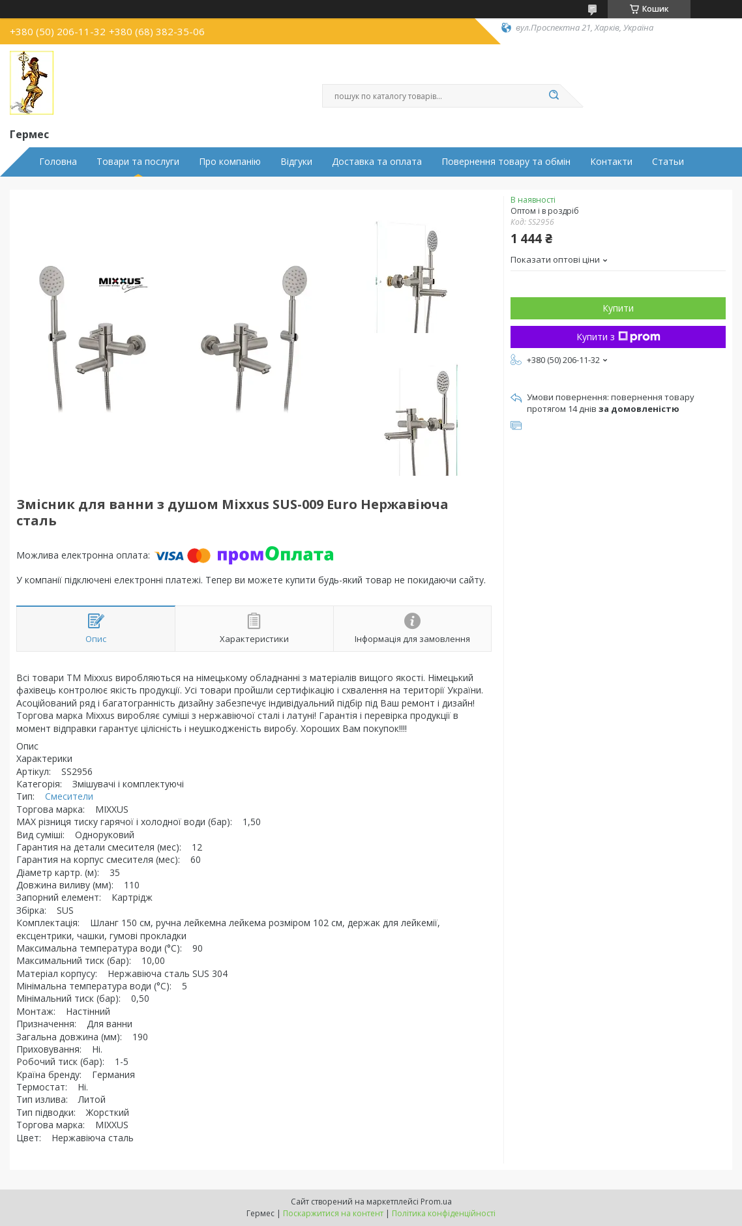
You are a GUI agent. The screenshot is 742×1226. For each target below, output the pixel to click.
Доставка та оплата (377, 161)
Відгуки (296, 161)
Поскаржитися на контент (333, 1213)
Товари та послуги (137, 161)
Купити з (618, 336)
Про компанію (230, 161)
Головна (58, 161)
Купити (618, 308)
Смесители (69, 796)
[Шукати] (554, 96)
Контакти (611, 161)
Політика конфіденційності (444, 1213)
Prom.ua (436, 1201)
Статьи (668, 161)
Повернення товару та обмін (506, 161)
